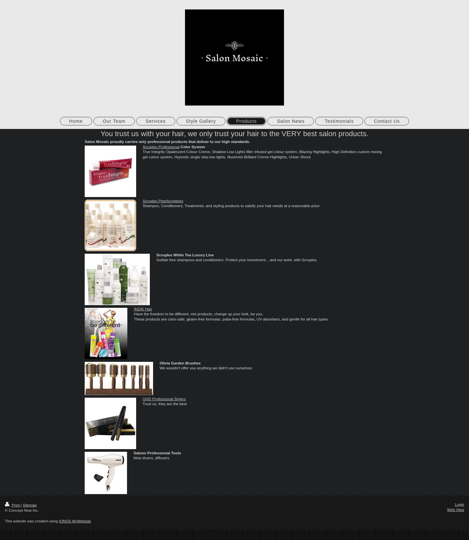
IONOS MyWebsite (75, 521)
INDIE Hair (143, 309)
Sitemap (30, 505)
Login (459, 504)
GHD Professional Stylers (164, 399)
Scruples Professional (161, 147)
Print (13, 505)
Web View (455, 509)
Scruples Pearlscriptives (163, 201)
